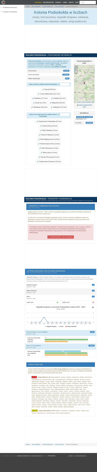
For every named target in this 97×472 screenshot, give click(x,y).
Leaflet (78, 102)
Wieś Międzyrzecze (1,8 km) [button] (48, 139)
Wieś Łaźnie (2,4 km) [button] (49, 152)
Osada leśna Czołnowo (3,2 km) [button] (49, 161)
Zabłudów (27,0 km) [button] (58, 107)
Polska (28, 6)
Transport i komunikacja (10, 12)
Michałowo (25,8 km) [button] (39, 107)
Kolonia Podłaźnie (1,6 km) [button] (49, 135)
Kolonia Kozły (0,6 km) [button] (49, 126)
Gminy (65, 2)
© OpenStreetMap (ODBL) (87, 102)
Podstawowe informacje (10, 7)
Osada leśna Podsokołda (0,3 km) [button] (48, 121)
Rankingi (38, 2)
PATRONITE (51, 456)
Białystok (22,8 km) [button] (57, 103)
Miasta (71, 2)
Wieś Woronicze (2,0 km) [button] (48, 148)
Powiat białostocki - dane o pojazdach (60, 237)
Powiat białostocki (47, 6)
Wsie (77, 2)
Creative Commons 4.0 (24, 456)
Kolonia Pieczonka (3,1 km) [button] (48, 157)
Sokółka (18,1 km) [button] (58, 98)
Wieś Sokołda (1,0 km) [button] (49, 130)
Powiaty (58, 2)
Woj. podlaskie (35, 6)
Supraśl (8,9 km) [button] (49, 89)
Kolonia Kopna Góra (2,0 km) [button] (49, 144)
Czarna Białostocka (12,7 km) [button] (49, 94)
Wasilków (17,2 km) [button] (40, 98)
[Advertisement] (12, 22)
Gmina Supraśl (59, 6)
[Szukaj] (87, 2)
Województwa (48, 2)
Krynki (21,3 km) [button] (39, 103)
